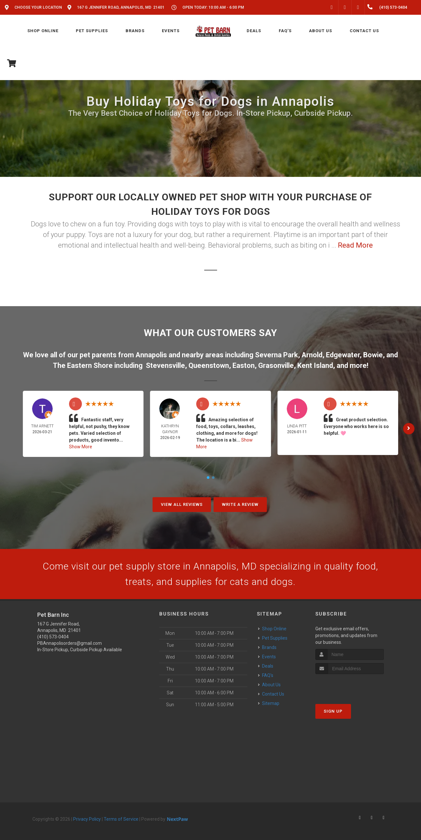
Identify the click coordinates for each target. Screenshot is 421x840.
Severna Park (276, 355)
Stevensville (165, 365)
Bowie (373, 355)
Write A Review (240, 504)
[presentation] (349, 686)
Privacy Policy (87, 819)
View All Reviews (182, 504)
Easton (243, 365)
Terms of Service (121, 819)
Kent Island (315, 365)
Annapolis (151, 355)
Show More (80, 446)
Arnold (312, 355)
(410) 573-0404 (53, 636)
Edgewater (343, 355)
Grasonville (276, 365)
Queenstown (209, 365)
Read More (355, 245)
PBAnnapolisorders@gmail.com (69, 643)
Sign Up (333, 711)
